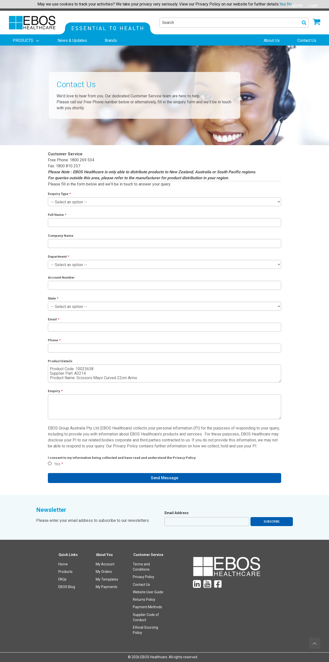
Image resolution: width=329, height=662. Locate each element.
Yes (57, 464)
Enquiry (54, 391)
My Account (105, 564)
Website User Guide (148, 592)
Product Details (60, 361)
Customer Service (148, 555)
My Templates (107, 579)
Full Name (56, 215)
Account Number (61, 277)
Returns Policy (144, 600)
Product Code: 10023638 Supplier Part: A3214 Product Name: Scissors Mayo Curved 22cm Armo (164, 373)
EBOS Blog (66, 587)
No (289, 4)
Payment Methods (147, 607)
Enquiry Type (58, 194)
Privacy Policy (125, 446)
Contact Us (141, 585)
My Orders (104, 572)
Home (63, 564)
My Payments (106, 587)
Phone (53, 340)
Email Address (176, 513)
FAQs (62, 579)
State (52, 298)
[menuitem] (26, 41)
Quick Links (68, 555)
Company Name (60, 236)
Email (52, 319)
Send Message (164, 478)
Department (57, 256)
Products (65, 572)
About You (104, 555)
